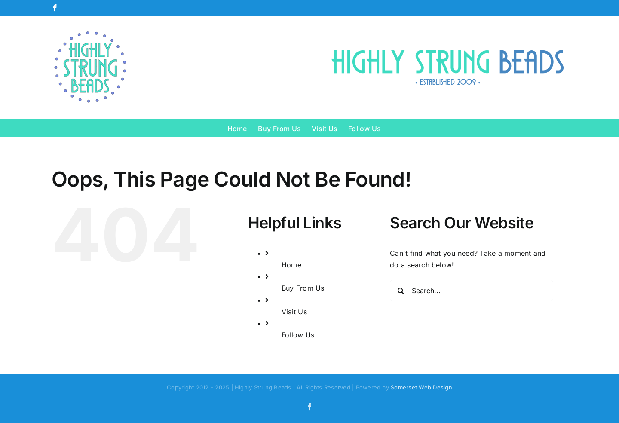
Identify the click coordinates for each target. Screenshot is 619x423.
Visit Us (294, 311)
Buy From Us (303, 288)
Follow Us (298, 335)
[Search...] (471, 290)
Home (291, 265)
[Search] (400, 290)
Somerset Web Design (421, 387)
